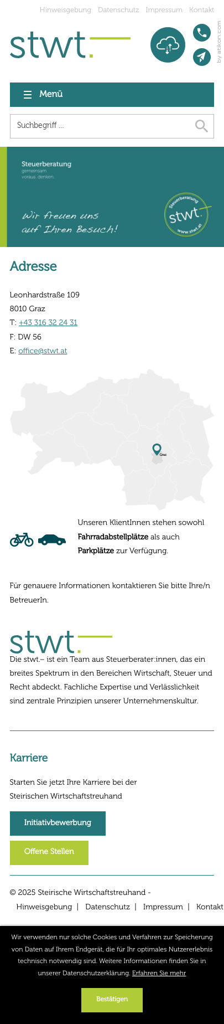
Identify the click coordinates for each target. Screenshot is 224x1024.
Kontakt (201, 10)
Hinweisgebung (65, 10)
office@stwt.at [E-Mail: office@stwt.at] (42, 352)
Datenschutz (118, 10)
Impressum (164, 10)
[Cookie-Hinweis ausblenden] (112, 1000)
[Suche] (100, 126)
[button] (202, 32)
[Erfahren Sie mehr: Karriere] (58, 823)
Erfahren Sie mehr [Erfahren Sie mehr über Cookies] (159, 973)
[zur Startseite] (70, 45)
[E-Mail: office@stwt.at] (202, 57)
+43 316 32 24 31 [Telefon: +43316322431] (48, 323)
